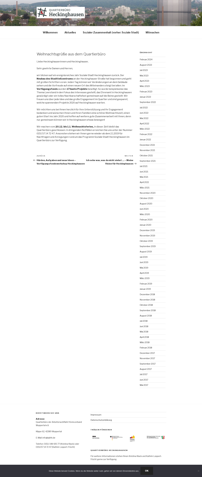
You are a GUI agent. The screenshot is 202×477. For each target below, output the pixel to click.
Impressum (96, 414)
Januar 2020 (145, 225)
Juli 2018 (144, 321)
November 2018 (147, 299)
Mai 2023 (144, 75)
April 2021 (144, 182)
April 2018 (144, 337)
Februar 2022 (146, 134)
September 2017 (148, 364)
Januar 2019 (145, 289)
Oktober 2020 (146, 198)
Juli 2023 (144, 70)
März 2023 (145, 86)
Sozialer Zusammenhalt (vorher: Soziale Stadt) (111, 32)
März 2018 (145, 342)
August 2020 (146, 203)
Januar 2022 (145, 139)
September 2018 (148, 310)
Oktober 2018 (146, 305)
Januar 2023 (145, 97)
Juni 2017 (144, 380)
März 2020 (145, 214)
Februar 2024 (146, 59)
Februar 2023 (146, 91)
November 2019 (147, 235)
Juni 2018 (144, 326)
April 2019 (144, 273)
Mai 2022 (144, 118)
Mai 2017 (144, 385)
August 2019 (146, 251)
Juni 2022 (144, 113)
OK (147, 470)
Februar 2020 (146, 219)
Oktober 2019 (146, 241)
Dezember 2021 (147, 145)
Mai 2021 (144, 177)
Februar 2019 (146, 283)
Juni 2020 (144, 209)
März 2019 (145, 278)
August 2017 (146, 369)
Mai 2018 (144, 331)
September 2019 (148, 246)
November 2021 (147, 150)
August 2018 (146, 315)
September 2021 (148, 161)
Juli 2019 (144, 257)
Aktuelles (70, 32)
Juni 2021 (144, 171)
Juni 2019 (144, 262)
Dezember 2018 (147, 294)
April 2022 (144, 123)
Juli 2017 (143, 374)
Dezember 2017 (147, 353)
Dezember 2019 (147, 230)
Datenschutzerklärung (101, 420)
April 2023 (144, 81)
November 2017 (147, 358)
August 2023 (146, 65)
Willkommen (50, 32)
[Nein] (198, 470)
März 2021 (144, 187)
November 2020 (148, 193)
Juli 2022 (144, 107)
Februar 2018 (146, 347)
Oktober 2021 (146, 155)
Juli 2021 (143, 166)
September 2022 (148, 102)
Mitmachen (152, 32)
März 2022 (145, 129)
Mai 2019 (144, 267)
